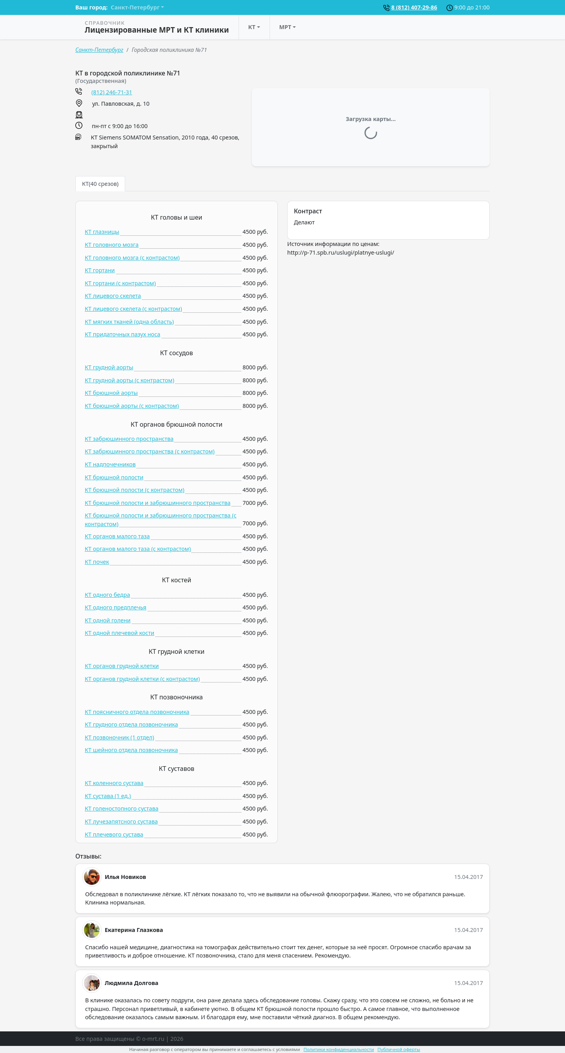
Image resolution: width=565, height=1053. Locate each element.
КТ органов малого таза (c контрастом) (138, 548)
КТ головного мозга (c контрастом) (132, 257)
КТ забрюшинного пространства (129, 438)
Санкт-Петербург (99, 49)
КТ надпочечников (110, 464)
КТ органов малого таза (117, 536)
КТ (251, 27)
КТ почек (97, 561)
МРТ (285, 27)
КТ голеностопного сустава (122, 808)
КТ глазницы (102, 231)
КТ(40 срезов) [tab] (100, 183)
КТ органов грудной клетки (122, 666)
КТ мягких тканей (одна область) (129, 321)
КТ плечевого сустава (114, 834)
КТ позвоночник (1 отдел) (119, 737)
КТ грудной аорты (109, 367)
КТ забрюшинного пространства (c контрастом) (150, 451)
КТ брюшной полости (114, 477)
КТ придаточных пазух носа (122, 334)
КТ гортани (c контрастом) (120, 283)
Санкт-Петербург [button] (135, 7)
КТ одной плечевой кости (119, 633)
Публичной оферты (398, 1049)
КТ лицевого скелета (113, 295)
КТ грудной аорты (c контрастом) (129, 380)
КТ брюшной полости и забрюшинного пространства (158, 502)
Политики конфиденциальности (339, 1049)
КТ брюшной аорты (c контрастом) (132, 405)
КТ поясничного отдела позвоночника (137, 711)
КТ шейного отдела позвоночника (131, 750)
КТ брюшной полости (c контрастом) (134, 489)
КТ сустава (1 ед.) (108, 796)
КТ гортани (100, 270)
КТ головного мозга (112, 244)
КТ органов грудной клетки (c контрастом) (142, 678)
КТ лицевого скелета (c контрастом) (133, 308)
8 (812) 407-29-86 (414, 7)
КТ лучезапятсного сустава (121, 821)
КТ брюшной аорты (111, 392)
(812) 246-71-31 (111, 92)
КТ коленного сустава (114, 783)
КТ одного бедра (107, 594)
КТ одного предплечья (115, 607)
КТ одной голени (108, 620)
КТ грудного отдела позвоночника (131, 724)
